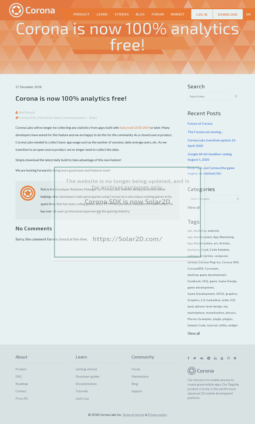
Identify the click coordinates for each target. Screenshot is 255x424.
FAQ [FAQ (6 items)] (205, 281)
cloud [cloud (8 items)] (204, 249)
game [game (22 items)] (213, 281)
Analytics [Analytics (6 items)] (200, 230)
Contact (20, 391)
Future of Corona (200, 123)
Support (137, 391)
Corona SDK (27, 117)
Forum (136, 369)
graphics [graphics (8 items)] (231, 293)
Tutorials (82, 391)
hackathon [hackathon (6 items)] (214, 300)
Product (20, 369)
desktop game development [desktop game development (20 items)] (207, 274)
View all (194, 207)
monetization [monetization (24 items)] (215, 312)
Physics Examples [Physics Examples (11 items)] (200, 319)
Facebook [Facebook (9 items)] (194, 281)
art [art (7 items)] (216, 243)
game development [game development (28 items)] (201, 287)
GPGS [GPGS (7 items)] (220, 293)
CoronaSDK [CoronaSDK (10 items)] (195, 268)
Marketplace (140, 376)
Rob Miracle (26, 112)
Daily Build (44, 117)
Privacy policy (157, 414)
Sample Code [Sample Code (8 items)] (197, 325)
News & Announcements (69, 117)
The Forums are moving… (205, 132)
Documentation (86, 384)
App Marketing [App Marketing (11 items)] (223, 237)
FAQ (18, 376)
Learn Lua (82, 398)
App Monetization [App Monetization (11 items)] (200, 243)
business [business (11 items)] (193, 249)
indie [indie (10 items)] (225, 300)
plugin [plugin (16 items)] (217, 319)
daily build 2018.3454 (134, 127)
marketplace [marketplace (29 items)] (196, 312)
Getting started (86, 369)
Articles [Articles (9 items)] (224, 243)
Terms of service (133, 414)
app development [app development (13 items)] (200, 237)
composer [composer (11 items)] (221, 256)
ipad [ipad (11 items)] (191, 306)
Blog (135, 384)
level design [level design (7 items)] (214, 306)
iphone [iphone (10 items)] (199, 306)
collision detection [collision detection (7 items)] (200, 256)
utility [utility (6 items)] (223, 325)
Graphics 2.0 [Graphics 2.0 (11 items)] (196, 300)
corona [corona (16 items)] (192, 262)
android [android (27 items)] (213, 230)
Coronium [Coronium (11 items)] (211, 268)
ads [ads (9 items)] (190, 230)
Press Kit (21, 398)
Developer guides (88, 376)
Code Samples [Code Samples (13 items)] (219, 249)
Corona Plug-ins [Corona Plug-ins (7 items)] (210, 262)
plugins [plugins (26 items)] (228, 319)
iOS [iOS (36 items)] (232, 300)
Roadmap (21, 384)
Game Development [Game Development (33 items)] (201, 293)
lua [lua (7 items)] (226, 306)
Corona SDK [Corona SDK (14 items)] (230, 262)
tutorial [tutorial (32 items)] (212, 325)
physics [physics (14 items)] (231, 312)
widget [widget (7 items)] (233, 325)
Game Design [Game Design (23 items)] (228, 281)
